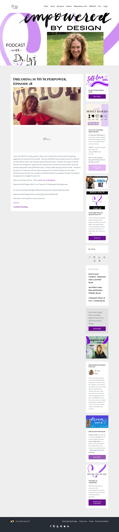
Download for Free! (97, 502)
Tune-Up (97, 238)
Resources (60, 6)
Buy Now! (97, 96)
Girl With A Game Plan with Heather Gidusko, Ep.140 (96, 290)
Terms (91, 521)
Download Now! (97, 167)
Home (46, 6)
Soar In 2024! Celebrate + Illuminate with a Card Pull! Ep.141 (97, 278)
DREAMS (92, 6)
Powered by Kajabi (101, 521)
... (16, 203)
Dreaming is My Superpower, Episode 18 (40, 81)
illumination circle (80, 6)
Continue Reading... (21, 207)
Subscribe (97, 329)
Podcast (69, 6)
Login (105, 6)
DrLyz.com (83, 521)
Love (99, 6)
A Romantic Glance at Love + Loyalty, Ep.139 (97, 299)
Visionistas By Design (69, 521)
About (52, 6)
